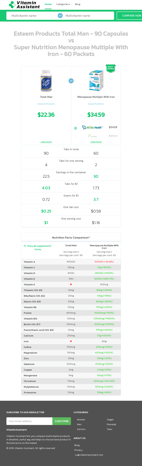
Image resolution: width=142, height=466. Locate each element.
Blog (77, 4)
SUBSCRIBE (62, 421)
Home (48, 4)
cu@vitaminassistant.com (89, 455)
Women (81, 419)
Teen (109, 429)
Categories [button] (63, 4)
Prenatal (111, 424)
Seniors (81, 429)
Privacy (78, 450)
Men (79, 424)
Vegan (110, 419)
